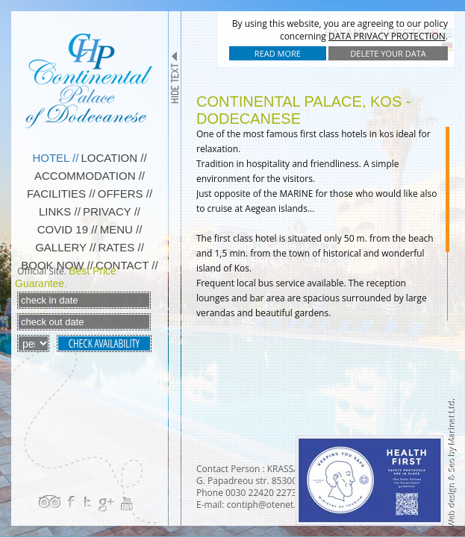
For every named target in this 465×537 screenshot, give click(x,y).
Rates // (120, 247)
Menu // (121, 229)
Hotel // (55, 157)
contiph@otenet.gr (266, 504)
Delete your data (387, 53)
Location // (114, 157)
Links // (60, 211)
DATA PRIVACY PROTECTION (387, 36)
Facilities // (61, 193)
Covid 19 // (67, 229)
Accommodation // (89, 175)
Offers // (125, 193)
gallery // (65, 247)
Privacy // (111, 211)
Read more (278, 53)
